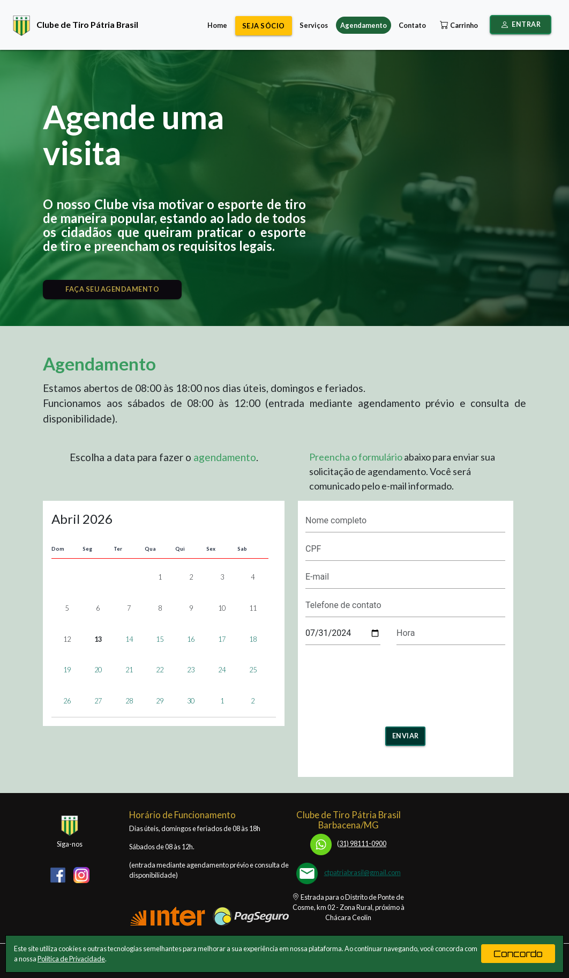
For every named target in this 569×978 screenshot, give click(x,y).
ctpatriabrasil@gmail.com (362, 872)
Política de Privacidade (71, 958)
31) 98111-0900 (348, 843)
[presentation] (405, 682)
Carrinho (458, 25)
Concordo (518, 953)
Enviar (405, 735)
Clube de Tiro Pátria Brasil (73, 24)
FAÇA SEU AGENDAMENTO (112, 289)
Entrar (520, 24)
